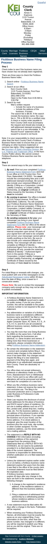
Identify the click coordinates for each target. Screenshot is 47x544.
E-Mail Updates (37, 536)
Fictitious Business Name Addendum (28, 345)
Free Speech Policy (33, 542)
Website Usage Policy (13, 542)
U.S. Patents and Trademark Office (17, 152)
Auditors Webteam (26, 539)
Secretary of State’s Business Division (22, 149)
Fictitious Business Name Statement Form (26, 171)
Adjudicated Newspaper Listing (15, 277)
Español (42, 2)
